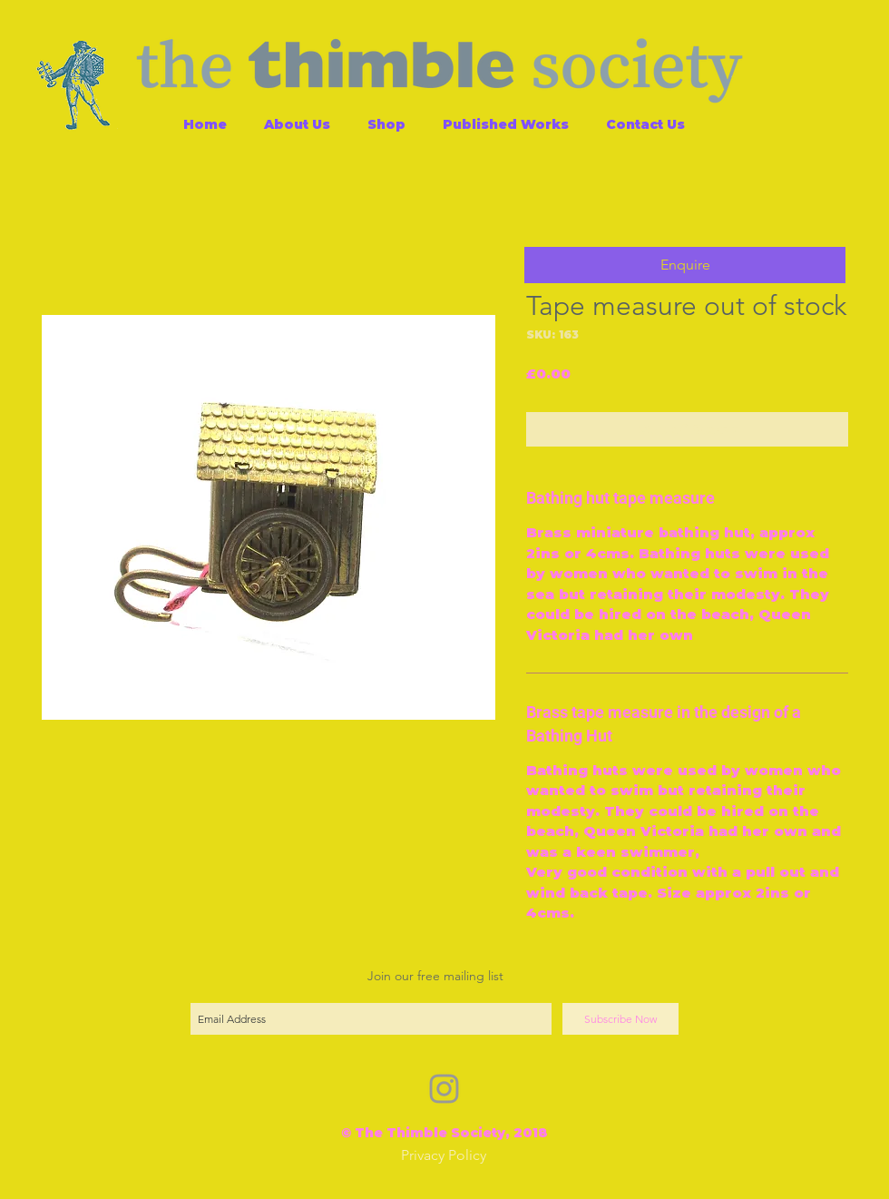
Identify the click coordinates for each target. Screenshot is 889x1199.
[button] (684, 265)
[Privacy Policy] (443, 1155)
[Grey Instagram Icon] (444, 1088)
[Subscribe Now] (620, 1019)
